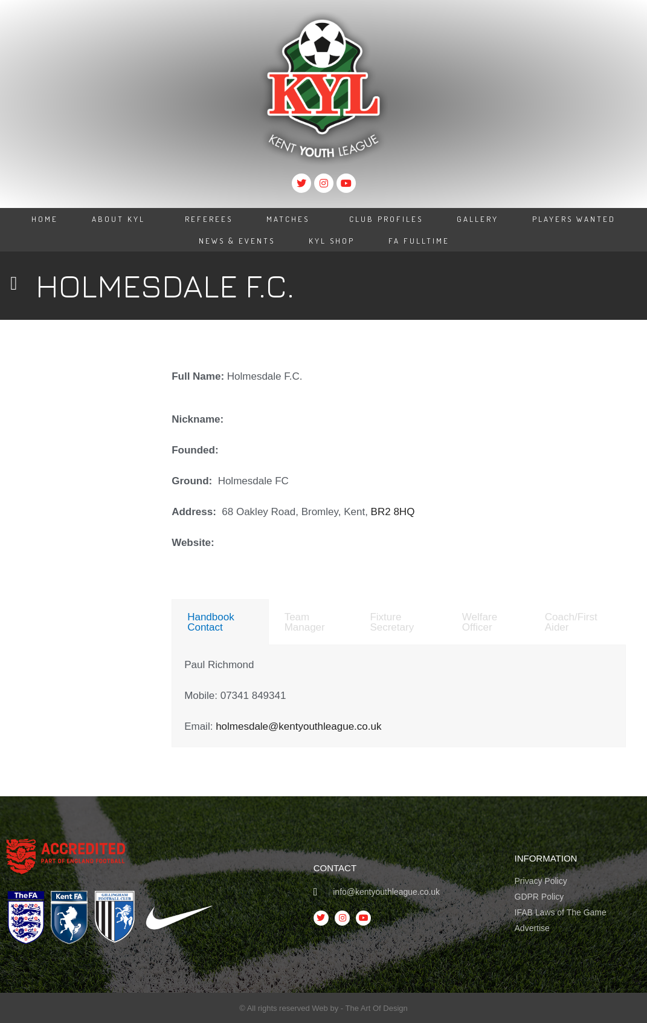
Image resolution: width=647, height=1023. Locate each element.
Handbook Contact (210, 622)
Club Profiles (386, 219)
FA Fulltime (418, 240)
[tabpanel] (399, 696)
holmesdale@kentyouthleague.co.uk (298, 726)
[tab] (220, 622)
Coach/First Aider (571, 622)
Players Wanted (574, 219)
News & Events (237, 240)
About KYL (121, 219)
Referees (209, 219)
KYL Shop (332, 240)
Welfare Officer (479, 622)
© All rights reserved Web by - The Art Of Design (323, 1008)
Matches (290, 219)
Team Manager (305, 622)
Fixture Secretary (392, 622)
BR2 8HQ (393, 512)
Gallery (477, 219)
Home (44, 219)
